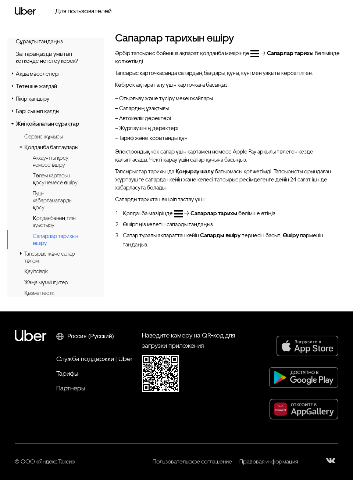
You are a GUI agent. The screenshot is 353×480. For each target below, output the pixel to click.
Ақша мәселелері (38, 74)
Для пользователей (83, 11)
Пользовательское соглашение (192, 461)
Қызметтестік (39, 293)
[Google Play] (303, 377)
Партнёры (70, 388)
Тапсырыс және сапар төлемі (49, 257)
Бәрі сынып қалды (37, 111)
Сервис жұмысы (43, 136)
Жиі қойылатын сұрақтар (47, 123)
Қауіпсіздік (36, 271)
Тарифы (67, 373)
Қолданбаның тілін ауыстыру (54, 221)
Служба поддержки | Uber (94, 358)
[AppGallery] (304, 409)
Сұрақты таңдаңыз (39, 41)
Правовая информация (268, 461)
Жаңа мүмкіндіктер (46, 282)
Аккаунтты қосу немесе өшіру (50, 161)
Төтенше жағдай (36, 86)
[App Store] (307, 346)
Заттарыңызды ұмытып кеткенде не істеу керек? (47, 57)
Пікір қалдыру (32, 98)
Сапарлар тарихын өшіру (55, 240)
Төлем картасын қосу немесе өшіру (55, 179)
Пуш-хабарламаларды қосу (52, 200)
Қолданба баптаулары (51, 147)
